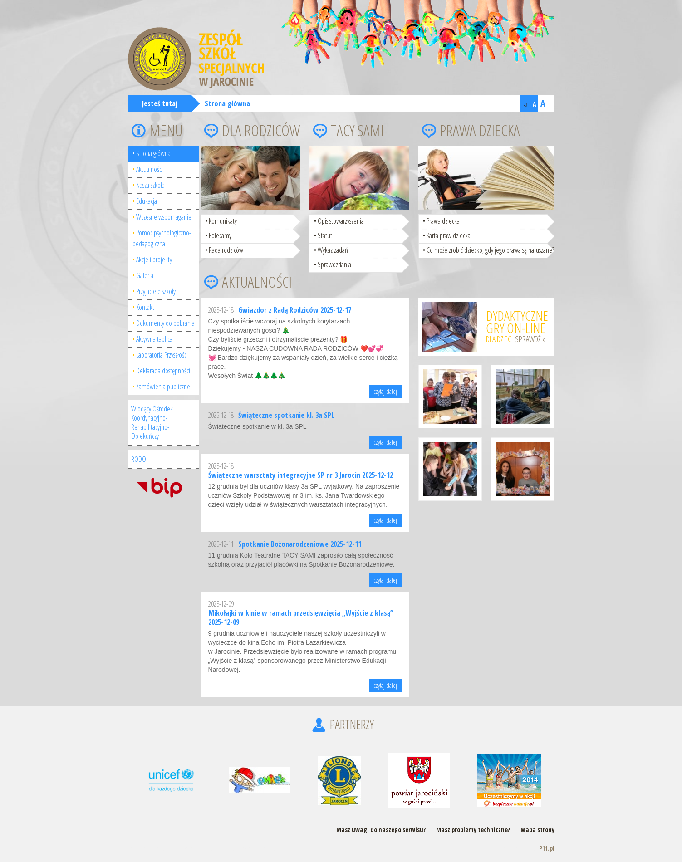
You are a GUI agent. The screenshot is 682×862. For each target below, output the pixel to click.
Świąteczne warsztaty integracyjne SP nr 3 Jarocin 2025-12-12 (300, 475)
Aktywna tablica (154, 339)
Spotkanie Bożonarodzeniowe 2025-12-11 (299, 544)
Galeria (144, 275)
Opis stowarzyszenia (341, 221)
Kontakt (145, 307)
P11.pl (546, 848)
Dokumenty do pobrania (165, 323)
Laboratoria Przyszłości (162, 355)
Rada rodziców (226, 250)
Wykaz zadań (333, 250)
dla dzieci (517, 325)
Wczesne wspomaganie (163, 217)
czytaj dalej (385, 391)
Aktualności (149, 169)
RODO (138, 459)
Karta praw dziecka (449, 235)
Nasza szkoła (150, 185)
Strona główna (227, 103)
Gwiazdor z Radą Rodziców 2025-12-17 (294, 310)
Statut (325, 235)
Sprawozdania (334, 264)
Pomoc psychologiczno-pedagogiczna (161, 238)
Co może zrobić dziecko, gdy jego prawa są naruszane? (490, 250)
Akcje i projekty (154, 259)
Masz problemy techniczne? (473, 829)
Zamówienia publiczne (163, 387)
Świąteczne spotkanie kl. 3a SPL (286, 415)
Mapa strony (537, 829)
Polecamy (220, 235)
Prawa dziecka (443, 221)
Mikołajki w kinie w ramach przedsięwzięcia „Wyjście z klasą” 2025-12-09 (300, 617)
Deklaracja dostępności (163, 371)
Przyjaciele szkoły (156, 291)
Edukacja (146, 201)
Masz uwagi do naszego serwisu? (381, 829)
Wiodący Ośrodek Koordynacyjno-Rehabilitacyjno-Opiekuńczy (152, 422)
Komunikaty (223, 221)
